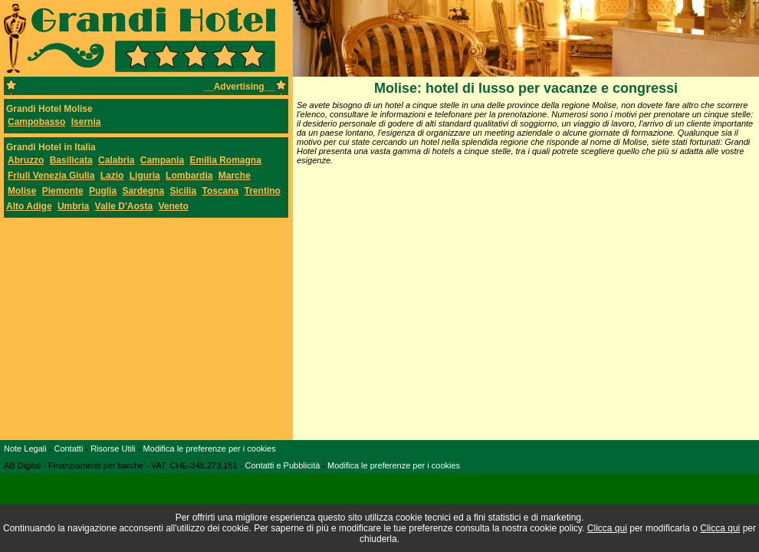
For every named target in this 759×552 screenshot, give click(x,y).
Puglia (103, 191)
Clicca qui (607, 528)
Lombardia (189, 175)
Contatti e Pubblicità (282, 465)
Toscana (220, 191)
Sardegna (143, 191)
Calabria (116, 160)
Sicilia (182, 191)
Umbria (73, 206)
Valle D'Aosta (124, 206)
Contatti (68, 448)
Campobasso (36, 122)
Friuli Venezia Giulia (51, 175)
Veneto (174, 206)
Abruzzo (26, 160)
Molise (22, 191)
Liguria (145, 175)
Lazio (112, 175)
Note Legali (25, 448)
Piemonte (63, 191)
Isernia (86, 122)
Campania (162, 160)
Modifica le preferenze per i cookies (209, 448)
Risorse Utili (113, 448)
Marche (235, 175)
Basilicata (71, 160)
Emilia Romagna (225, 160)
